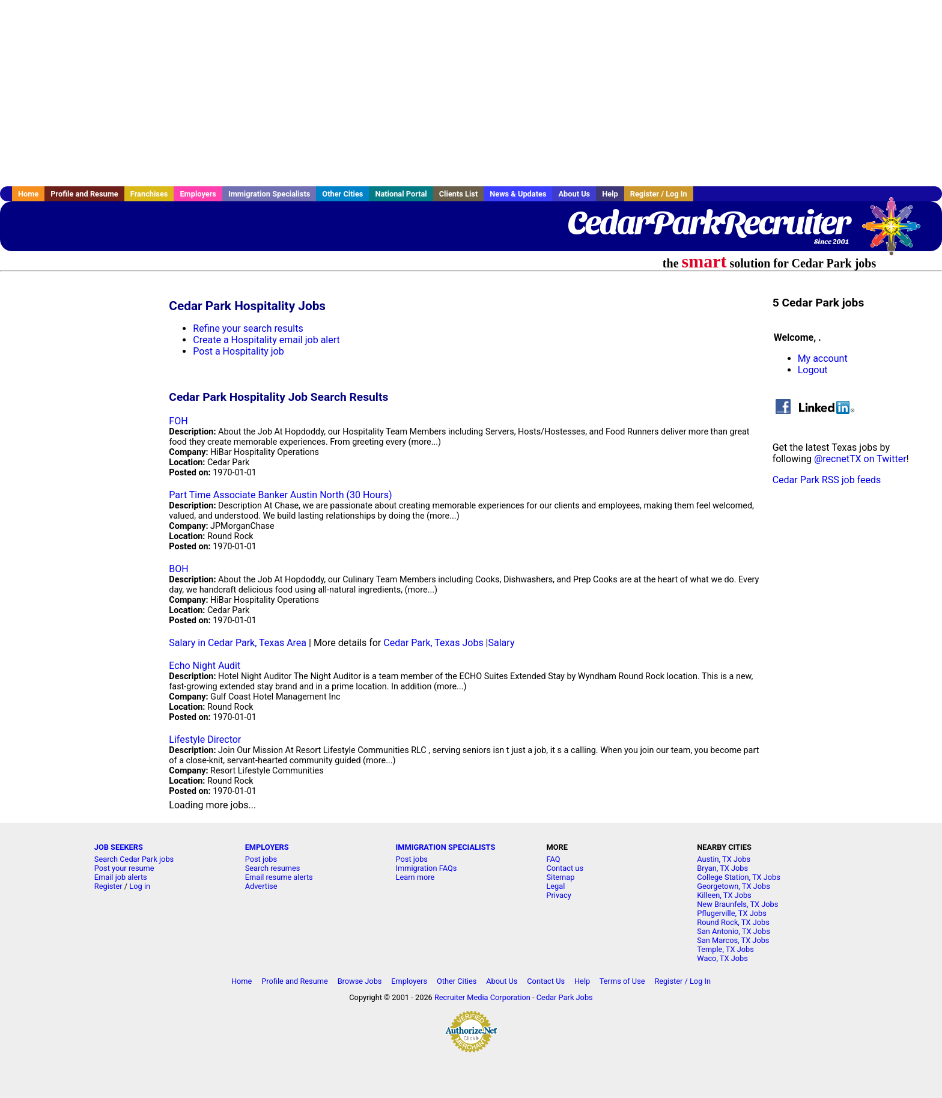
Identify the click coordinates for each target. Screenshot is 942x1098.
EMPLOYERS (267, 847)
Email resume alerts (279, 877)
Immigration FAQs (426, 868)
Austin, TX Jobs (723, 859)
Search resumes (272, 868)
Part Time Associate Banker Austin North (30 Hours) (280, 495)
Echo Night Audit (204, 665)
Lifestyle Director (205, 739)
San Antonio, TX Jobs (733, 931)
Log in (139, 886)
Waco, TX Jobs (722, 958)
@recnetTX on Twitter (860, 459)
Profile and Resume (84, 193)
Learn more (415, 877)
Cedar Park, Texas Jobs (433, 642)
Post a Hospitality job (238, 351)
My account (823, 358)
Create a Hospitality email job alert (266, 340)
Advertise (261, 886)
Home (28, 193)
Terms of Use (622, 981)
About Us (574, 193)
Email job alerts (120, 877)
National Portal (401, 193)
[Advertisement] (471, 93)
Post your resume (124, 868)
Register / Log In (658, 193)
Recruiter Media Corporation (482, 997)
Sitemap (560, 877)
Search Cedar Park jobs (134, 859)
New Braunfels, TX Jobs (737, 904)
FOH (178, 421)
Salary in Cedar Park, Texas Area (237, 642)
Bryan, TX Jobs (722, 868)
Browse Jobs (360, 981)
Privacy (558, 895)
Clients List (458, 193)
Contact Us (546, 981)
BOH (178, 569)
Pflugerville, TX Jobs (732, 913)
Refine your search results (248, 328)
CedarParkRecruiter (708, 222)
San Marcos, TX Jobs (733, 940)
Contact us (564, 868)
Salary (501, 642)
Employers (198, 193)
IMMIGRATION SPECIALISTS (446, 847)
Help (610, 193)
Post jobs (261, 859)
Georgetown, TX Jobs (733, 886)
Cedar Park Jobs (564, 997)
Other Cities (342, 193)
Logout (813, 370)
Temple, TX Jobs (725, 949)
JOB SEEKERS (118, 847)
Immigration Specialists (269, 193)
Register (108, 886)
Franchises (149, 193)
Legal (555, 886)
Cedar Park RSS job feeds (827, 480)
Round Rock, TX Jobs (733, 922)
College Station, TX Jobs (738, 877)
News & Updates (518, 193)
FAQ (553, 859)
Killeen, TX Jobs (724, 895)
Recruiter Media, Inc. (897, 232)
